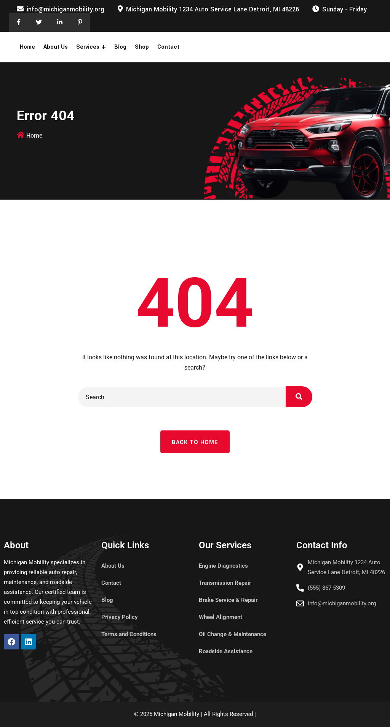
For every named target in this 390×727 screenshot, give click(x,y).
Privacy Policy (119, 617)
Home (27, 47)
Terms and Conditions (129, 634)
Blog (120, 47)
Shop (142, 47)
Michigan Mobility (176, 714)
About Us (55, 47)
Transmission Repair (225, 582)
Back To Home (195, 442)
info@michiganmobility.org (65, 9)
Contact (168, 47)
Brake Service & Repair (228, 600)
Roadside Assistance (226, 651)
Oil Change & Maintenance (232, 634)
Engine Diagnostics (223, 565)
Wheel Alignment (220, 617)
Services (87, 47)
